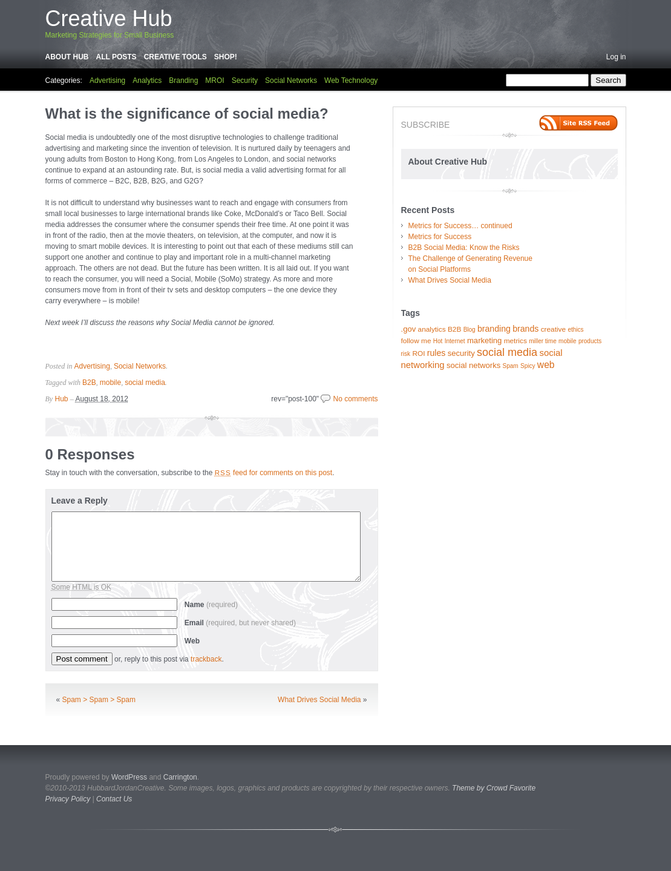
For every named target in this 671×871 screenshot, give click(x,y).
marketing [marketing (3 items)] (484, 340)
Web (192, 641)
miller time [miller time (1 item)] (543, 341)
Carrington (180, 777)
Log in (616, 57)
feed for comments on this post (274, 472)
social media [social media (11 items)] (507, 352)
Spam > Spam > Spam (99, 699)
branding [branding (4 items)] (494, 329)
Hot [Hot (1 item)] (438, 341)
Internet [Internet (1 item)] (455, 341)
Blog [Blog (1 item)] (469, 329)
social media (145, 382)
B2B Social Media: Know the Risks (464, 247)
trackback (206, 659)
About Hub (67, 57)
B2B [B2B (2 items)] (454, 329)
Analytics (147, 80)
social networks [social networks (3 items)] (473, 365)
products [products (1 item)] (589, 341)
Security (245, 80)
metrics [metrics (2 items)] (515, 341)
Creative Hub (108, 18)
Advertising (107, 80)
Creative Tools (175, 57)
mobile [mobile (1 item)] (567, 341)
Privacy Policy (68, 799)
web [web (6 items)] (546, 365)
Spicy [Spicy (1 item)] (527, 366)
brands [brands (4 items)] (525, 329)
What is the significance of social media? (187, 113)
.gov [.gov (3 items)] (408, 329)
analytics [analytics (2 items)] (432, 329)
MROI (214, 80)
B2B (89, 382)
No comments (355, 399)
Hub (61, 399)
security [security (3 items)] (461, 353)
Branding (183, 80)
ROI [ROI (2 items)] (418, 353)
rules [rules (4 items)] (436, 353)
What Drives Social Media (319, 699)
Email (240, 623)
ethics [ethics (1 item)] (575, 329)
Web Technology (351, 80)
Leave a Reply (79, 500)
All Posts (116, 57)
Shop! (225, 57)
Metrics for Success (440, 236)
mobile (110, 382)
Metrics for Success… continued (460, 226)
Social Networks (291, 80)
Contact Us (114, 799)
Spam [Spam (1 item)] (511, 366)
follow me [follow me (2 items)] (416, 341)
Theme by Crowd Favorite (493, 788)
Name (211, 604)
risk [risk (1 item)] (406, 353)
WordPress (129, 777)
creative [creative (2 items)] (553, 329)
